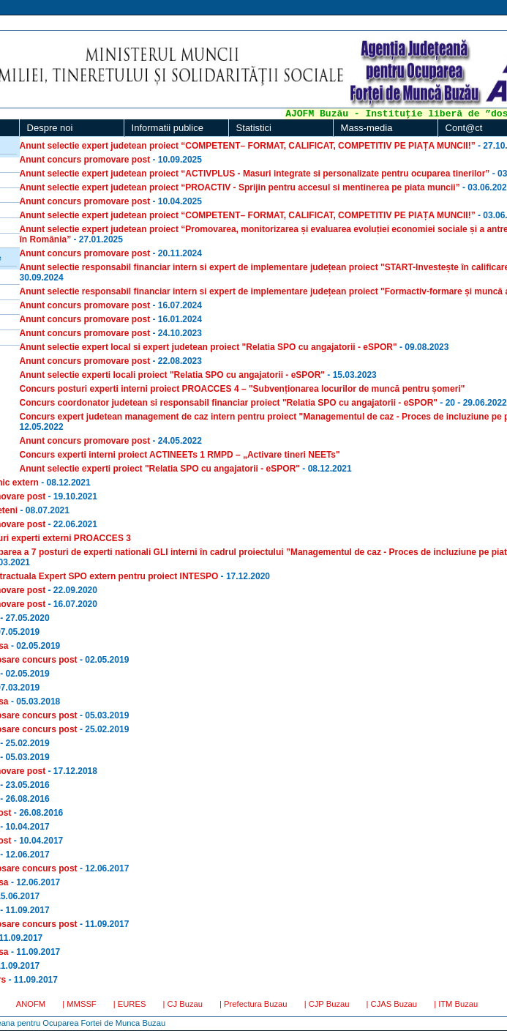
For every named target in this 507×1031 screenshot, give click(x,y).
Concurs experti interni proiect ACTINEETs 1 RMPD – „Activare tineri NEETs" (180, 455)
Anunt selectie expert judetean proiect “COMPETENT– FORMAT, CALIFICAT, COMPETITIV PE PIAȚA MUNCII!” (248, 146)
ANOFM (30, 1004)
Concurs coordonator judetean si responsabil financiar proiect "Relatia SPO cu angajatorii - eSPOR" (229, 403)
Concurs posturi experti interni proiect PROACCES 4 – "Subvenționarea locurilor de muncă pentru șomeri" (242, 389)
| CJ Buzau (182, 1004)
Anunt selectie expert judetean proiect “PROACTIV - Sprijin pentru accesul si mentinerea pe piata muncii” (240, 187)
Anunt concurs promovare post (85, 160)
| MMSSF (79, 1004)
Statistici (253, 127)
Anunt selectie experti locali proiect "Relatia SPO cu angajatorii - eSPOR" (173, 375)
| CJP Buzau (327, 1004)
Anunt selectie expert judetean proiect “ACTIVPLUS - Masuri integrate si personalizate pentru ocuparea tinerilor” (255, 173)
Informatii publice (167, 127)
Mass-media (367, 127)
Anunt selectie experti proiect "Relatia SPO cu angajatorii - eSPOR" (160, 469)
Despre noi (50, 127)
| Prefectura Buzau (253, 1004)
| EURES (129, 1004)
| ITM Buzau (456, 1004)
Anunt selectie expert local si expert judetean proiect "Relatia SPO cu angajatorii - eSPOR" (208, 347)
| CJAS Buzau (392, 1004)
